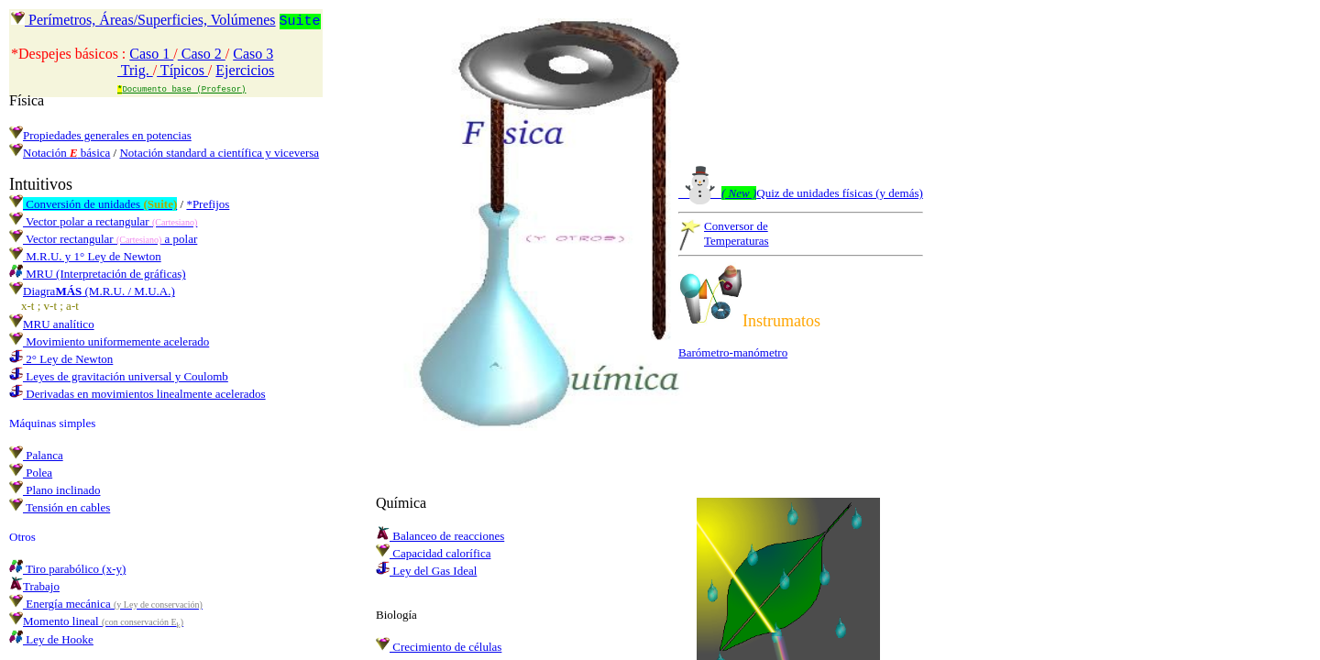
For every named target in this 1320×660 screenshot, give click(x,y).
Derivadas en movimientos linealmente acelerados (137, 394)
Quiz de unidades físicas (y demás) (800, 193)
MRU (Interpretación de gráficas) (97, 273)
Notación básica (66, 153)
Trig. (135, 70)
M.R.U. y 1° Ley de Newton (85, 256)
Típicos (182, 70)
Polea (30, 472)
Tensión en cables (59, 507)
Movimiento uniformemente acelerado (109, 341)
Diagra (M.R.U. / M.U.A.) (92, 291)
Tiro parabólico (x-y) (67, 569)
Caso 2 (202, 53)
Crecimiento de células (438, 647)
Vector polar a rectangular (103, 221)
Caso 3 (253, 53)
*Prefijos (207, 204)
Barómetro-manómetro (732, 352)
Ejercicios (244, 70)
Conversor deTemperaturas (736, 233)
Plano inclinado (55, 490)
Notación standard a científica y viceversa (219, 153)
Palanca (36, 455)
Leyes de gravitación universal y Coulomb (118, 376)
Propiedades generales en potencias (100, 135)
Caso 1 (151, 53)
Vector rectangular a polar (103, 239)
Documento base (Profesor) (181, 88)
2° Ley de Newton (61, 359)
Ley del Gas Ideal (426, 571)
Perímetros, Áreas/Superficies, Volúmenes (143, 20)
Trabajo (34, 586)
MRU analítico (51, 324)
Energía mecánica (106, 603)
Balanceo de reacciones (440, 536)
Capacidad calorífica (433, 553)
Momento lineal (96, 621)
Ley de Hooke (51, 639)
